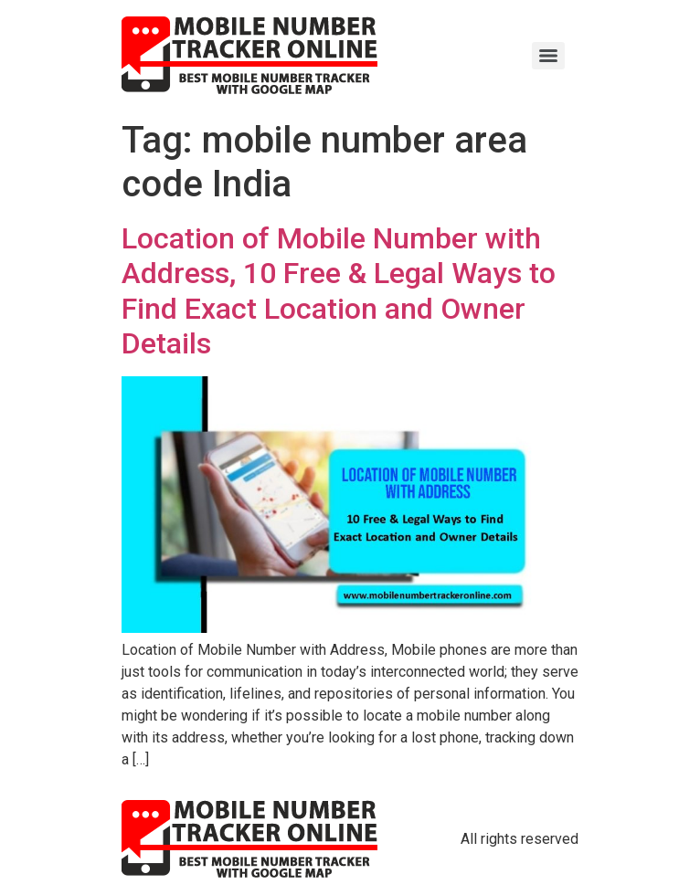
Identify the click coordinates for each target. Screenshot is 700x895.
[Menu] (548, 55)
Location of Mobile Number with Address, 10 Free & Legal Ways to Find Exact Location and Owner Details (339, 291)
